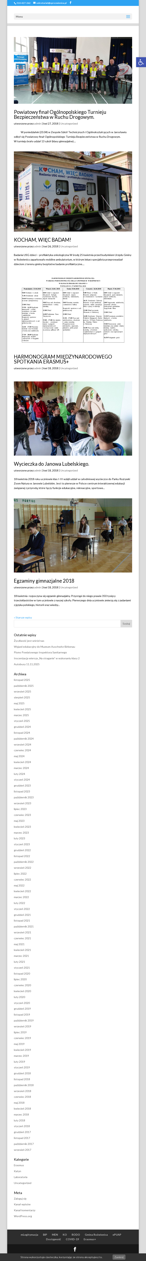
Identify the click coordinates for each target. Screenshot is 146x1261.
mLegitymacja (29, 1234)
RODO (76, 1234)
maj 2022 (19, 885)
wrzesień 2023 (22, 803)
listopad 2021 (22, 920)
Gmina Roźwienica (96, 1234)
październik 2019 (24, 1020)
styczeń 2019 (22, 1067)
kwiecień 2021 (22, 949)
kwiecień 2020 (22, 991)
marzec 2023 (21, 832)
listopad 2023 (22, 791)
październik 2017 (24, 1143)
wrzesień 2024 (22, 744)
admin (37, 123)
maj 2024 (19, 756)
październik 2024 (24, 738)
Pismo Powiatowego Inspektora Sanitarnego (40, 652)
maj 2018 (19, 1102)
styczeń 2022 (22, 908)
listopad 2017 (22, 1138)
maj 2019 (19, 1043)
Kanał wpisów (22, 1204)
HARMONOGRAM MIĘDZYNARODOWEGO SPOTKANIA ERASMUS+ (63, 359)
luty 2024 (19, 773)
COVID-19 (72, 1239)
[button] (141, 62)
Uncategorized (69, 123)
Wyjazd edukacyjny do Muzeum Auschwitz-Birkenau (44, 646)
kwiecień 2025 (22, 709)
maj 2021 (19, 944)
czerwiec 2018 (22, 1096)
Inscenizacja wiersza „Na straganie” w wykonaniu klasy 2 (47, 658)
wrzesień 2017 (22, 1149)
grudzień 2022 (22, 850)
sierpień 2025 (22, 697)
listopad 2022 (22, 856)
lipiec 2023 (20, 809)
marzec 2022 (21, 897)
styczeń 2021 (22, 967)
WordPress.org (23, 1216)
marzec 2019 (21, 1055)
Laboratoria (20, 1177)
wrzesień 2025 (22, 691)
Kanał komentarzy (24, 1210)
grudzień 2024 (22, 726)
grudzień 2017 (22, 1132)
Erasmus (19, 1165)
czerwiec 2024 (22, 750)
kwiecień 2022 (22, 891)
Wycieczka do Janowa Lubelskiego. (51, 464)
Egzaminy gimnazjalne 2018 (44, 581)
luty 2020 (19, 997)
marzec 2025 (21, 715)
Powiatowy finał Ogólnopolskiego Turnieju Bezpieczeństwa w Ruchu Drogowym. (60, 114)
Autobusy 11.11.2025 (27, 664)
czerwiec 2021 (22, 938)
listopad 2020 (22, 973)
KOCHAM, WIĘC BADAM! (42, 240)
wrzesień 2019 (22, 1026)
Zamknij (119, 1257)
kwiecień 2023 (22, 826)
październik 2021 (24, 926)
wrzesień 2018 (22, 1091)
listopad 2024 (22, 732)
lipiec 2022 (20, 873)
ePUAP (117, 1234)
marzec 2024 (21, 768)
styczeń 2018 (22, 1126)
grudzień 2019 (22, 1008)
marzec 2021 (21, 955)
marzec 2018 (21, 1114)
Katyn (17, 1171)
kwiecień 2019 (22, 1049)
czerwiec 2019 (22, 1038)
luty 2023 (19, 838)
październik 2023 (24, 797)
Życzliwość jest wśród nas (29, 640)
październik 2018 (24, 1085)
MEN (55, 1234)
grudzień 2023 (22, 785)
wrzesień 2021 (22, 932)
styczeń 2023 (22, 844)
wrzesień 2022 (22, 867)
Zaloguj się (20, 1198)
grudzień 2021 (22, 914)
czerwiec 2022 (22, 879)
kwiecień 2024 (22, 762)
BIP (45, 1234)
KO (65, 1234)
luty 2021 (19, 961)
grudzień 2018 (22, 1073)
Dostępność (53, 1239)
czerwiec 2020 (22, 985)
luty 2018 (19, 1120)
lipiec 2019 (20, 1032)
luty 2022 (19, 903)
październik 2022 (24, 861)
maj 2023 (19, 820)
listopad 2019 (22, 1014)
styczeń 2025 (22, 720)
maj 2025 (19, 703)
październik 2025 (24, 685)
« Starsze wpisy (23, 617)
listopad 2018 (22, 1079)
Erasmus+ (90, 1239)
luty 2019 (19, 1061)
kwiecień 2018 (22, 1108)
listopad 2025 (22, 679)
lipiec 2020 (20, 979)
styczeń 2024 (22, 779)
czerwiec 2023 (22, 814)
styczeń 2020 (22, 1002)
